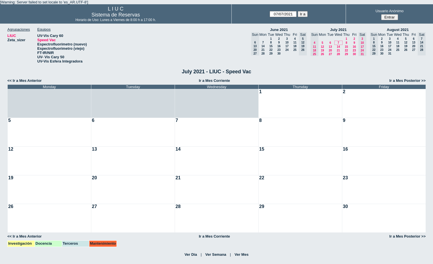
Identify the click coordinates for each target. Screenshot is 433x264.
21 (263, 49)
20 (330, 50)
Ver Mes (241, 254)
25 (294, 49)
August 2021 (398, 30)
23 (278, 49)
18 (294, 46)
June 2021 (279, 30)
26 (322, 54)
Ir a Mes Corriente (214, 80)
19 (322, 50)
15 (271, 46)
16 (278, 46)
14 (263, 46)
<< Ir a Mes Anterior (24, 80)
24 (286, 49)
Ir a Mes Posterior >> (407, 80)
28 (263, 53)
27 (330, 54)
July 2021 (338, 30)
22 (271, 49)
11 (294, 42)
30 (278, 53)
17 (286, 46)
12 (322, 46)
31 (389, 53)
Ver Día (191, 254)
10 (286, 42)
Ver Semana (215, 254)
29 (271, 53)
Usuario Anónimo (389, 11)
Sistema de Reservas (115, 15)
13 (330, 46)
